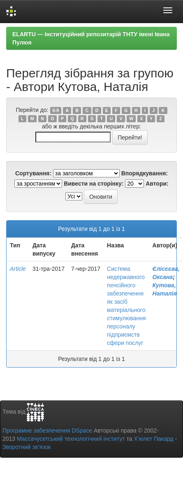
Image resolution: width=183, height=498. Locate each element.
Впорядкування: (144, 173)
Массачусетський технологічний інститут (71, 438)
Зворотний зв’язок (26, 447)
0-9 (56, 110)
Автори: (157, 183)
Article (18, 268)
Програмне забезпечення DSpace (47, 430)
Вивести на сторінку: (93, 183)
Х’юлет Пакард (154, 438)
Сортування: (33, 173)
